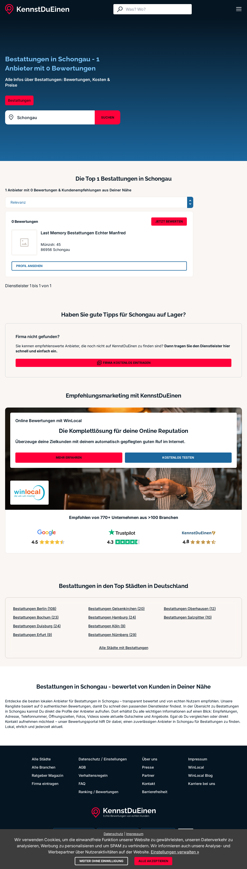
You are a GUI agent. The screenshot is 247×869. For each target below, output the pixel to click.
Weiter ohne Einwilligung (101, 861)
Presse (148, 767)
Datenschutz (89, 759)
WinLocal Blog (200, 775)
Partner (148, 775)
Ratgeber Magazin (47, 775)
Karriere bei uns (201, 783)
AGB (82, 767)
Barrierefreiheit (154, 792)
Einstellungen (115, 759)
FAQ (82, 783)
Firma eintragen (45, 783)
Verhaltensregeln (93, 775)
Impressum (197, 759)
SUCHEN (107, 117)
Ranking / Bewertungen (98, 792)
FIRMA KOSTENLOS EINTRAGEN (124, 362)
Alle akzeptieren (153, 861)
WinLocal (196, 767)
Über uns (149, 759)
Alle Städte (41, 759)
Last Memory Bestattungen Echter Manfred (83, 232)
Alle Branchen (43, 767)
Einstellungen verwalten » (175, 851)
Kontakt (148, 783)
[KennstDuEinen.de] (37, 9)
